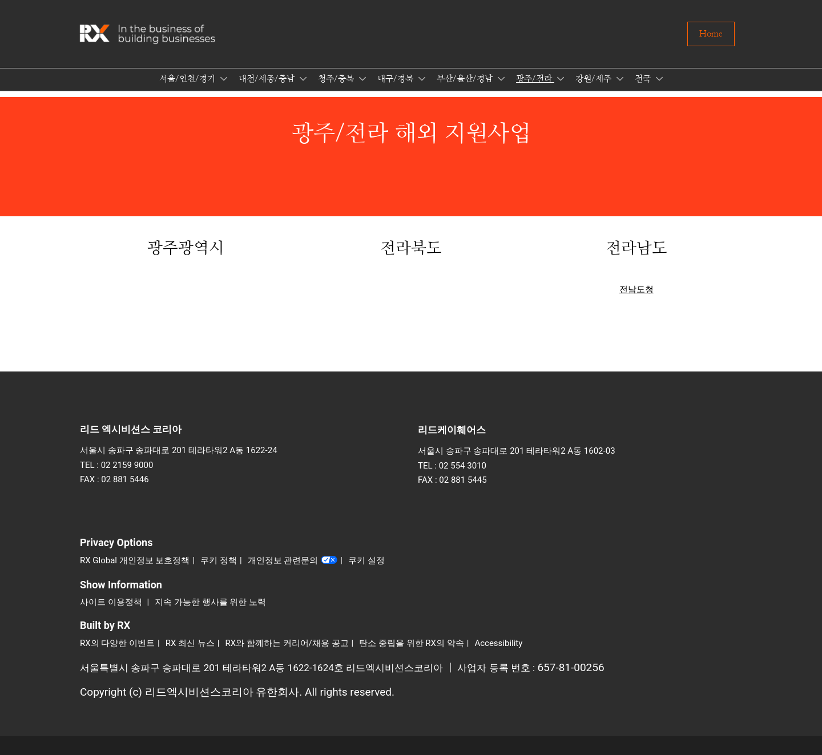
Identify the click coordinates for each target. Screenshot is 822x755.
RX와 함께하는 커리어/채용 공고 (287, 643)
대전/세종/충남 (268, 79)
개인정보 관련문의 (293, 561)
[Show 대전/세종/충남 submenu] (303, 79)
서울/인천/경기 (188, 79)
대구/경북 (396, 79)
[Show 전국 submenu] (659, 79)
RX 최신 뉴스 (190, 643)
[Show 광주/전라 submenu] (560, 79)
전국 (644, 79)
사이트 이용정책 (112, 602)
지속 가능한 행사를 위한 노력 (210, 602)
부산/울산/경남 (466, 79)
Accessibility (498, 643)
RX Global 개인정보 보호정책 (135, 560)
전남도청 (636, 289)
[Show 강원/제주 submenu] (619, 79)
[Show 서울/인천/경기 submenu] (223, 79)
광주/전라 (535, 79)
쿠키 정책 (218, 560)
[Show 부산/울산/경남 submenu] (501, 79)
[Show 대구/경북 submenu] (421, 79)
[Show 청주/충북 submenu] (362, 79)
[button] (711, 34)
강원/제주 (594, 79)
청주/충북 (337, 79)
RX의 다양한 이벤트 (117, 643)
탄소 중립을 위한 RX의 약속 (411, 643)
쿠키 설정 (366, 560)
